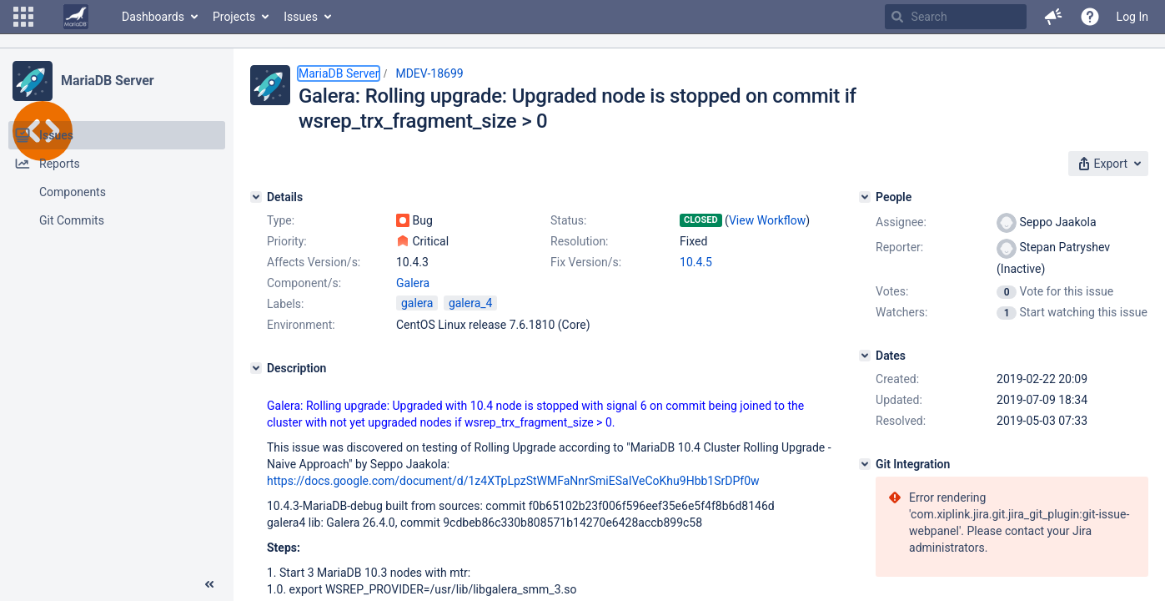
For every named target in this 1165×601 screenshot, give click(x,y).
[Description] (256, 368)
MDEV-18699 (429, 73)
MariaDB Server (107, 80)
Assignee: (901, 222)
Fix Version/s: (585, 262)
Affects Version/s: (313, 262)
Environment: (301, 324)
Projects (234, 16)
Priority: (287, 241)
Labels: (285, 304)
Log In (1132, 16)
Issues (301, 16)
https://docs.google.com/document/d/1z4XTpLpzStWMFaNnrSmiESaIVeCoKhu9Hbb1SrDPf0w (513, 480)
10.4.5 (696, 262)
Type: (280, 220)
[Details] (256, 197)
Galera (412, 283)
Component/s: (304, 283)
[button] (23, 16)
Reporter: (899, 247)
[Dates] (865, 355)
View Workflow (767, 220)
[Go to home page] (76, 16)
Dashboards (153, 16)
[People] (865, 197)
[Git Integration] (865, 464)
